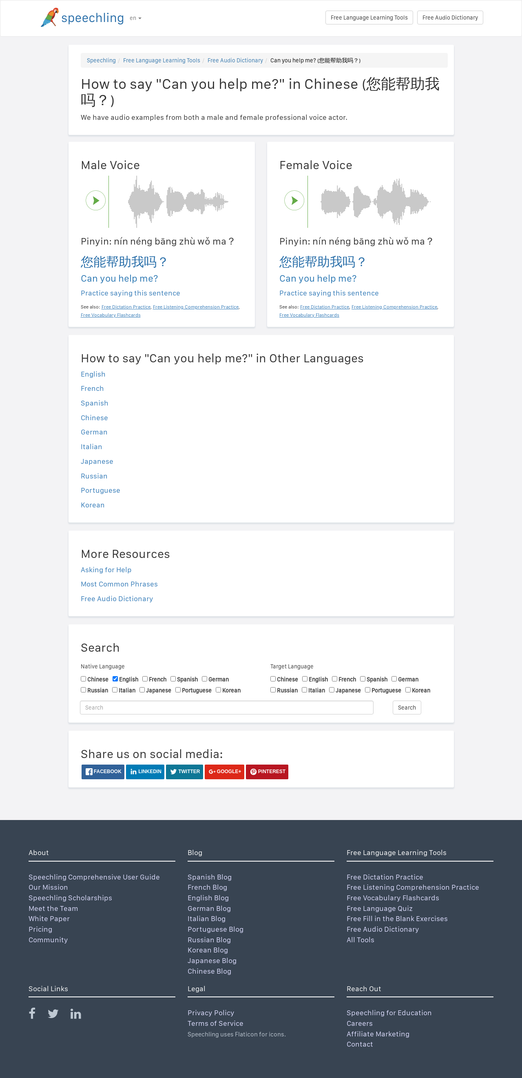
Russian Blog (209, 939)
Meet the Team (53, 908)
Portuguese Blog (215, 929)
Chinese (94, 417)
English (93, 374)
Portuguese (100, 490)
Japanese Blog (212, 960)
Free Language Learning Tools (369, 17)
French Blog (207, 887)
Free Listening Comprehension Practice (413, 887)
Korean (93, 504)
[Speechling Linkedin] (81, 1015)
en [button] (136, 18)
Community (48, 939)
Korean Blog (208, 950)
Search (407, 707)
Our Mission (48, 887)
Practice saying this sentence (130, 293)
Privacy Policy (211, 1012)
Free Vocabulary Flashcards (393, 897)
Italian (91, 446)
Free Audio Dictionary (450, 17)
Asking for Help (106, 569)
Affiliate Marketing (378, 1034)
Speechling (101, 60)
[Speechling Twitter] (58, 1015)
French (92, 388)
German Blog (209, 908)
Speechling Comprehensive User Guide (94, 877)
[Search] (227, 707)
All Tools (360, 939)
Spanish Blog (210, 877)
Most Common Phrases (119, 584)
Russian (94, 476)
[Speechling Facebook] (37, 1015)
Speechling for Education (389, 1012)
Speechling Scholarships (70, 897)
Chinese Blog (209, 971)
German (94, 432)
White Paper (49, 918)
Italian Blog (207, 918)
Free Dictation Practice (385, 877)
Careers (360, 1023)
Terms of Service (215, 1023)
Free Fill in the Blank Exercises (397, 918)
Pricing (40, 929)
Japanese (97, 461)
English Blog (208, 897)
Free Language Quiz (380, 908)
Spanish (94, 403)
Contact (360, 1044)
